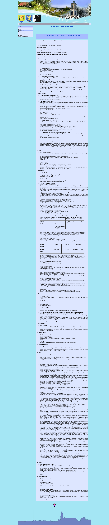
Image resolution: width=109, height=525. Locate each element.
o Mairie (19, 31)
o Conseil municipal (22, 32)
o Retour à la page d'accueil (23, 28)
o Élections (20, 35)
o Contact (19, 29)
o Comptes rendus (21, 34)
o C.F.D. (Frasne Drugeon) (23, 36)
